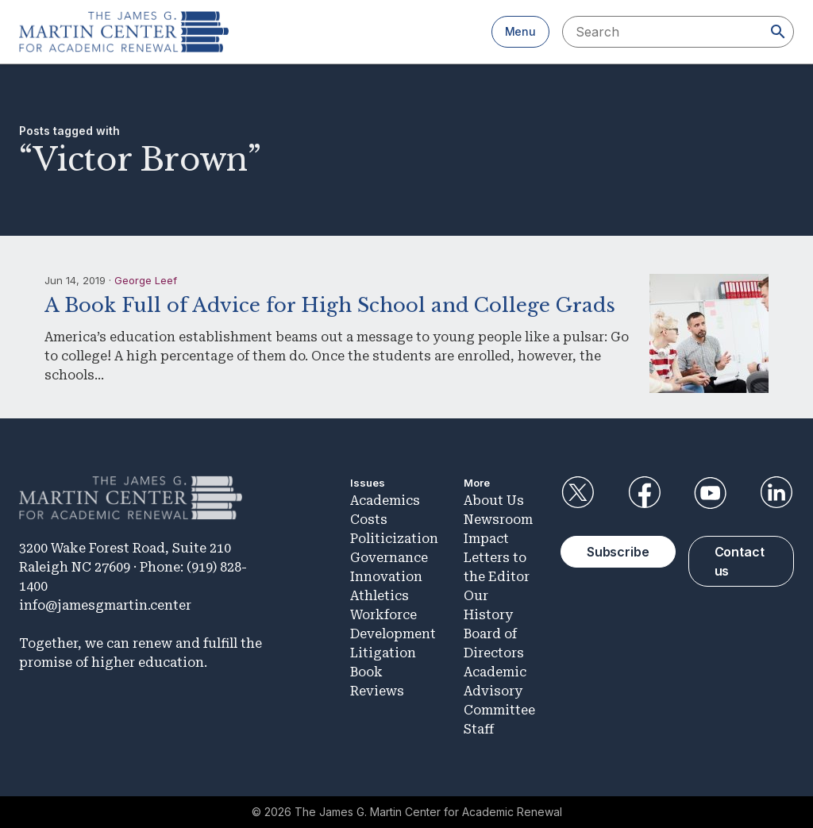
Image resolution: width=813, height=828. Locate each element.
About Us (494, 500)
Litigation (383, 652)
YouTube (710, 493)
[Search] (778, 32)
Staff (479, 729)
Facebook (643, 493)
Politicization (394, 538)
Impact (486, 538)
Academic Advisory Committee (499, 691)
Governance (389, 557)
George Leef (145, 280)
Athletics (379, 595)
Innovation (386, 576)
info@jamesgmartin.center (105, 605)
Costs (368, 519)
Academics (385, 500)
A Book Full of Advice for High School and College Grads (329, 305)
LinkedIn (776, 493)
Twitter (578, 493)
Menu (520, 31)
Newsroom (498, 519)
